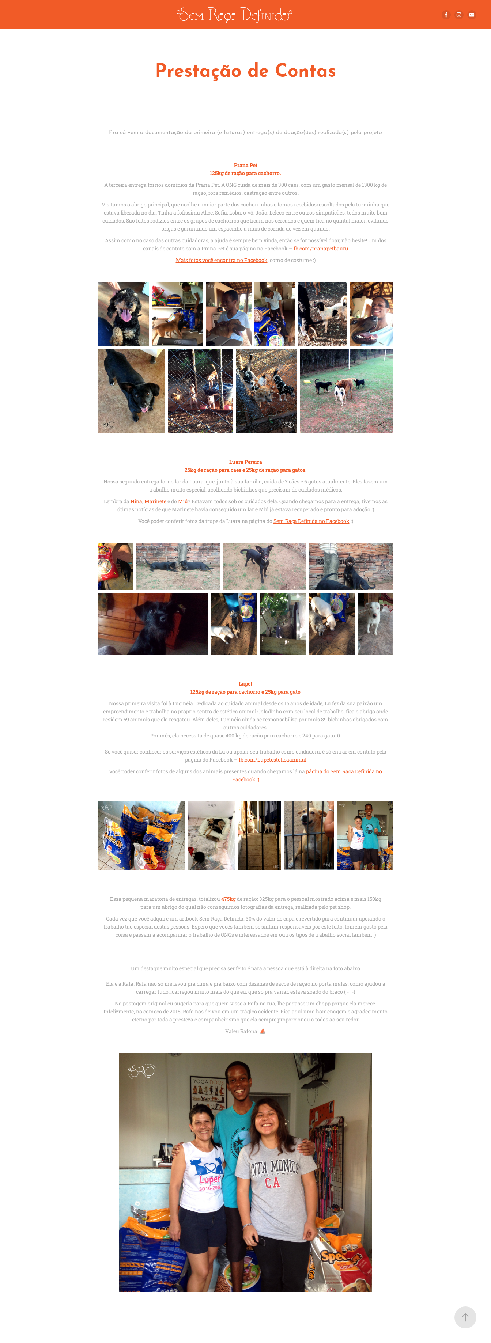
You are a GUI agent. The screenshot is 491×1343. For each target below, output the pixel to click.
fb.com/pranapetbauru (321, 248)
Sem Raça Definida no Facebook (311, 520)
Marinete (155, 501)
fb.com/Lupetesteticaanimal (272, 759)
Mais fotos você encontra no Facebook (222, 260)
